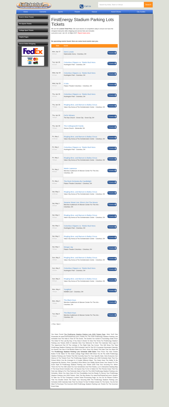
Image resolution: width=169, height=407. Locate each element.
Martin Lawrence (70, 175)
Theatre (77, 12)
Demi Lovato (69, 52)
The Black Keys (70, 317)
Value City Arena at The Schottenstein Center (79, 107)
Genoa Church (69, 130)
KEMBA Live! (68, 309)
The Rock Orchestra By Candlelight (77, 188)
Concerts (43, 12)
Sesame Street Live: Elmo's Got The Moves (81, 211)
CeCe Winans (69, 118)
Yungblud (67, 307)
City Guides (141, 12)
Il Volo (66, 84)
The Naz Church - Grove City (74, 120)
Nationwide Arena (70, 54)
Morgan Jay (68, 260)
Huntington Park (69, 64)
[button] (33, 17)
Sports (60, 12)
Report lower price (84, 33)
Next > (59, 341)
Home (25, 12)
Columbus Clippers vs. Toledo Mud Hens (80, 62)
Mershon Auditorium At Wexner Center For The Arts (81, 177)
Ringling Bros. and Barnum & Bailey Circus (80, 105)
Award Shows (116, 12)
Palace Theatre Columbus (72, 86)
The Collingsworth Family (74, 128)
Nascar (94, 12)
